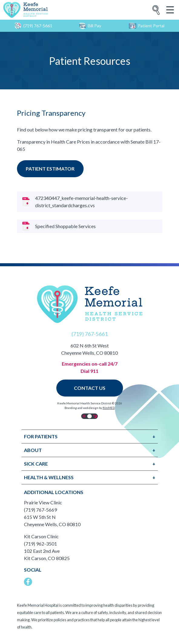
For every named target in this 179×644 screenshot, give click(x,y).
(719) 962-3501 (40, 543)
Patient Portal (146, 26)
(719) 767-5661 (33, 26)
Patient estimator (50, 168)
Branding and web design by (90, 408)
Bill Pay (90, 26)
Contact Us (89, 388)
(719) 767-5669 (40, 510)
